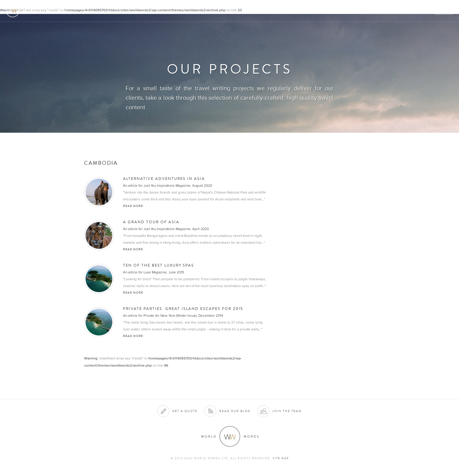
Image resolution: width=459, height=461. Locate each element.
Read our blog (234, 411)
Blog (424, 11)
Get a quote (185, 411)
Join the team (287, 411)
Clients (333, 11)
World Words (38, 10)
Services (308, 11)
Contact (402, 11)
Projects (359, 11)
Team (381, 11)
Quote (444, 11)
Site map (281, 458)
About (285, 11)
